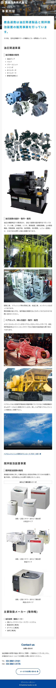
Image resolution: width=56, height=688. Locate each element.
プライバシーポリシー (28, 682)
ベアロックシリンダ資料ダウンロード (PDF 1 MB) (21, 454)
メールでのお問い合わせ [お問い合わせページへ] (28, 671)
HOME (4, 7)
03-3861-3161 (13, 661)
